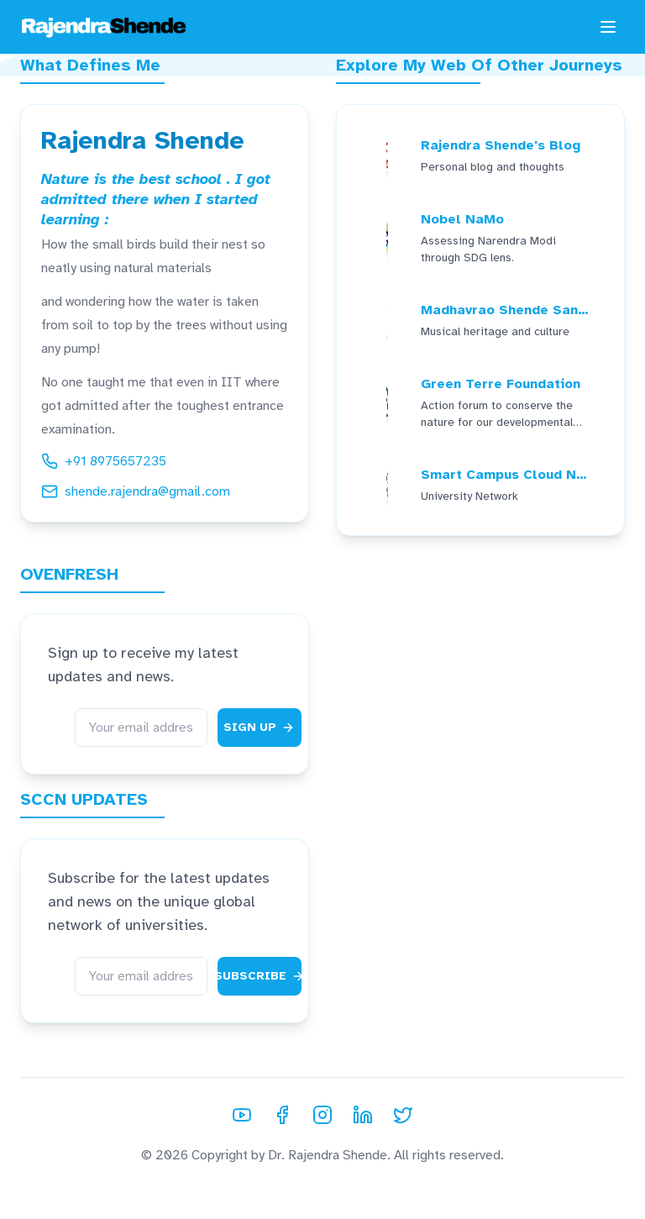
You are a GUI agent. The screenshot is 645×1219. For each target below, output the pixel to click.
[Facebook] (282, 1115)
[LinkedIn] (363, 1115)
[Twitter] (403, 1115)
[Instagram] (322, 1115)
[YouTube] (242, 1115)
